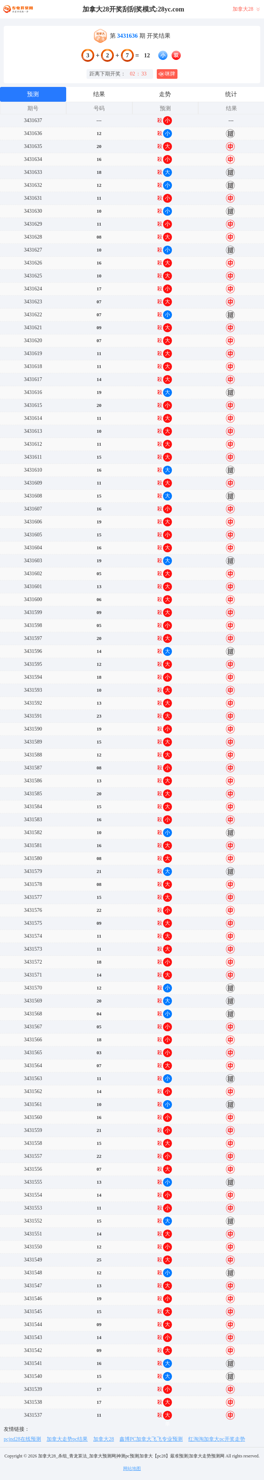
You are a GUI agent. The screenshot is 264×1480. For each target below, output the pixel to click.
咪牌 (166, 74)
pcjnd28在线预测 (22, 1439)
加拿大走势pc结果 (67, 1439)
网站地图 (132, 1468)
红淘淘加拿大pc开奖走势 (216, 1439)
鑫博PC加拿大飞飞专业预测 (151, 1439)
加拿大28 (103, 1439)
